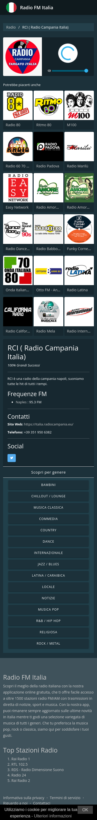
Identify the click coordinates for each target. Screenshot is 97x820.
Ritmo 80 (43, 124)
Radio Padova (47, 166)
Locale (48, 587)
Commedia (48, 519)
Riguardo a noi (15, 803)
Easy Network (17, 207)
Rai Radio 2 (20, 780)
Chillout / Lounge (48, 496)
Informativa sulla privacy (23, 797)
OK (85, 810)
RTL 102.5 (19, 764)
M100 (72, 124)
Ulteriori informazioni (53, 816)
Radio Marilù (77, 166)
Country (48, 530)
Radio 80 (13, 124)
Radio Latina (77, 289)
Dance (48, 541)
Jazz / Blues (48, 564)
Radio (11, 27)
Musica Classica (48, 507)
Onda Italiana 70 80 (22, 289)
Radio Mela (45, 331)
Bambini (48, 485)
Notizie (48, 598)
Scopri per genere (48, 472)
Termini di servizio (65, 797)
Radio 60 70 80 (18, 166)
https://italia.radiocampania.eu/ (48, 424)
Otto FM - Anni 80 (51, 289)
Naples (21, 402)
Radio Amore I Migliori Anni (59, 207)
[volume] (70, 71)
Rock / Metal (49, 643)
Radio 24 (18, 775)
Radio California (19, 331)
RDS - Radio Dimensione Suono (37, 769)
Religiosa (48, 632)
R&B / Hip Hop (48, 621)
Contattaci (41, 803)
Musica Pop (48, 609)
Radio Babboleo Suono (55, 248)
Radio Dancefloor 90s (24, 248)
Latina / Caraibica (48, 575)
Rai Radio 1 (20, 758)
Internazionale (48, 553)
